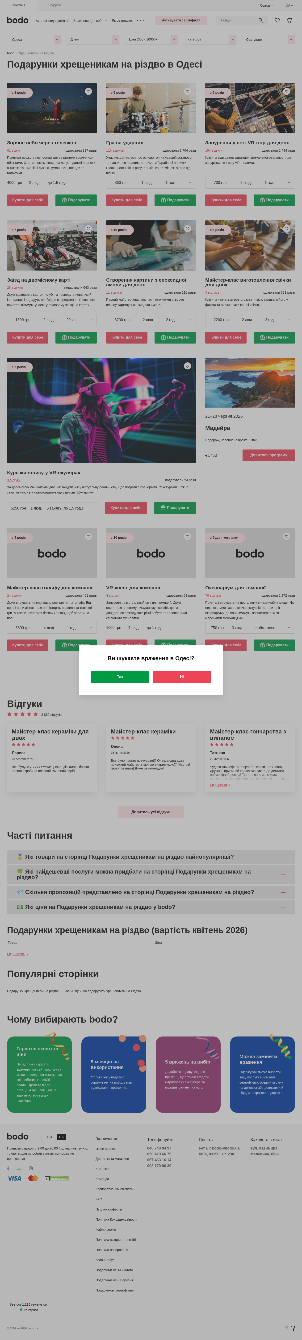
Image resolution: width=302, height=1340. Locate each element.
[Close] (217, 651)
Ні (182, 677)
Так (120, 677)
